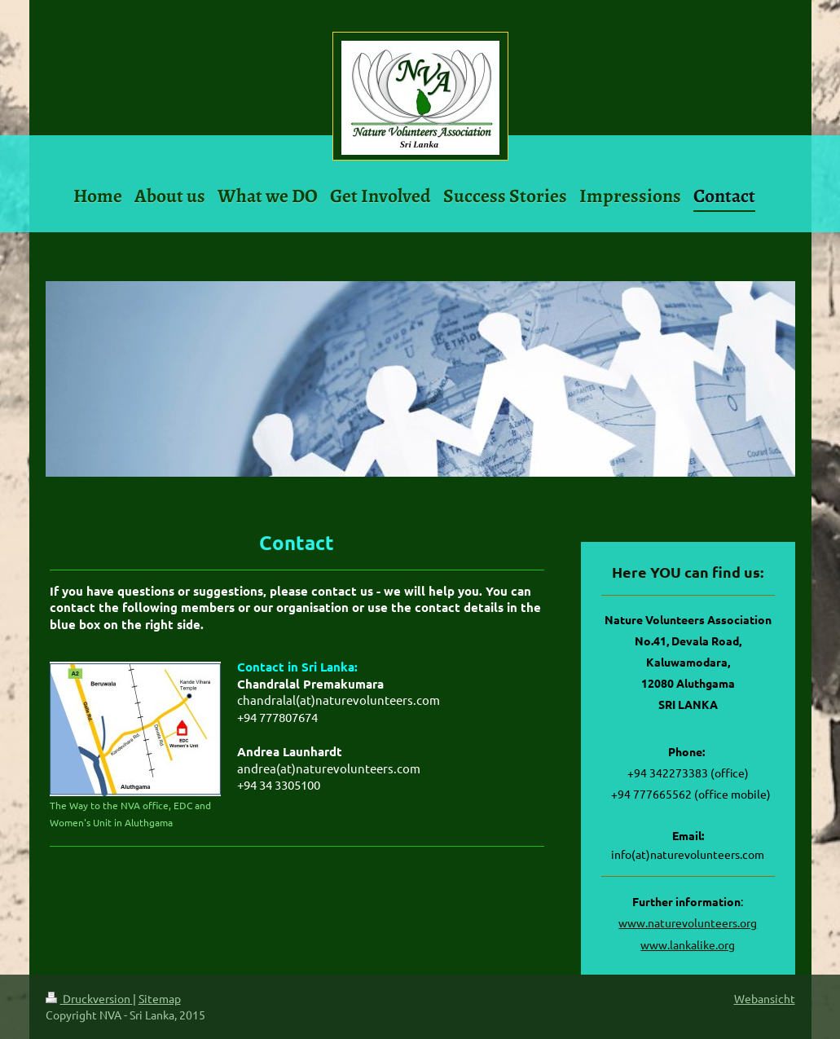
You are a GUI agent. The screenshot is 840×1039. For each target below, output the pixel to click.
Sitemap (160, 998)
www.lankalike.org (687, 944)
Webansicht (764, 998)
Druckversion (89, 998)
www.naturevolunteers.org (687, 922)
